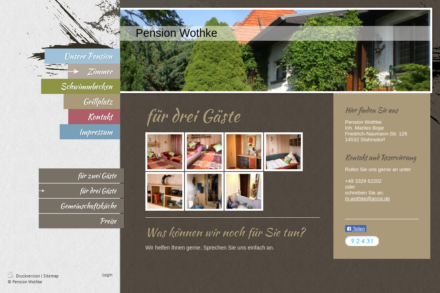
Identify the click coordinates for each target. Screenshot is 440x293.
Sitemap (51, 276)
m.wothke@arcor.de (367, 198)
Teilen (356, 229)
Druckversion (24, 276)
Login (107, 274)
